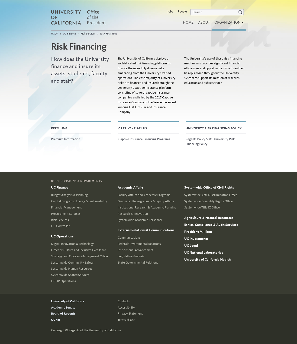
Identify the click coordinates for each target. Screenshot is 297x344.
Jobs (170, 11)
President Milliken (198, 232)
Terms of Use (126, 320)
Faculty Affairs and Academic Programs (144, 195)
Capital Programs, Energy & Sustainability (79, 201)
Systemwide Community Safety (72, 263)
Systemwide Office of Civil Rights (209, 187)
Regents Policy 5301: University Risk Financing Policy (210, 141)
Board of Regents (63, 314)
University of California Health (207, 259)
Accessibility (126, 307)
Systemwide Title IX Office (202, 207)
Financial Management (66, 207)
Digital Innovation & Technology (72, 244)
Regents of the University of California (95, 330)
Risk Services (88, 33)
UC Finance (69, 33)
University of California (67, 301)
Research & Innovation (133, 214)
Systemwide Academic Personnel (140, 220)
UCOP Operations (63, 281)
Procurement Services (66, 214)
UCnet (55, 320)
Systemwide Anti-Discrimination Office (210, 195)
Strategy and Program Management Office (79, 256)
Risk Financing (108, 33)
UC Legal (191, 245)
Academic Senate (63, 307)
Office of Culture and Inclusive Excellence (78, 250)
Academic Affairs (130, 187)
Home (188, 22)
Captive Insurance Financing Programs (144, 139)
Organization (228, 23)
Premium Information (65, 139)
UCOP (54, 33)
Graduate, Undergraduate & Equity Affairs (146, 201)
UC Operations (62, 236)
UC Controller (60, 226)
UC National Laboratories (203, 252)
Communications (129, 238)
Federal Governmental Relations (139, 244)
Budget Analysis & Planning (69, 195)
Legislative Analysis (131, 256)
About (204, 22)
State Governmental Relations (138, 263)
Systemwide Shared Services (70, 275)
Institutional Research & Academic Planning (147, 207)
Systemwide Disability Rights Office (208, 201)
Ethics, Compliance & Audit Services (211, 225)
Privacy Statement (130, 314)
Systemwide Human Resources (71, 269)
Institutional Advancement (135, 250)
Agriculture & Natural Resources (208, 218)
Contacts (124, 301)
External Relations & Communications (146, 230)
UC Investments (196, 239)
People (182, 11)
